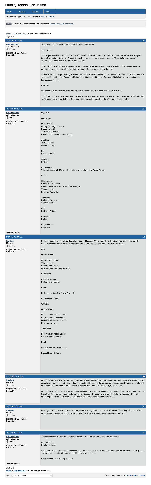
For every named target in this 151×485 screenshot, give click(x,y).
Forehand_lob (12, 44)
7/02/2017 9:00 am (14, 237)
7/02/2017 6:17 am (14, 109)
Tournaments (19, 34)
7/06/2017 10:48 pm (14, 376)
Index (9, 12)
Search (22, 12)
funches (10, 241)
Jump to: (29, 475)
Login (47, 12)
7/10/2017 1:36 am (14, 406)
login (43, 16)
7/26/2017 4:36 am (14, 433)
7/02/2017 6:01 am (14, 40)
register (51, 16)
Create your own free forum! (62, 24)
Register (35, 12)
